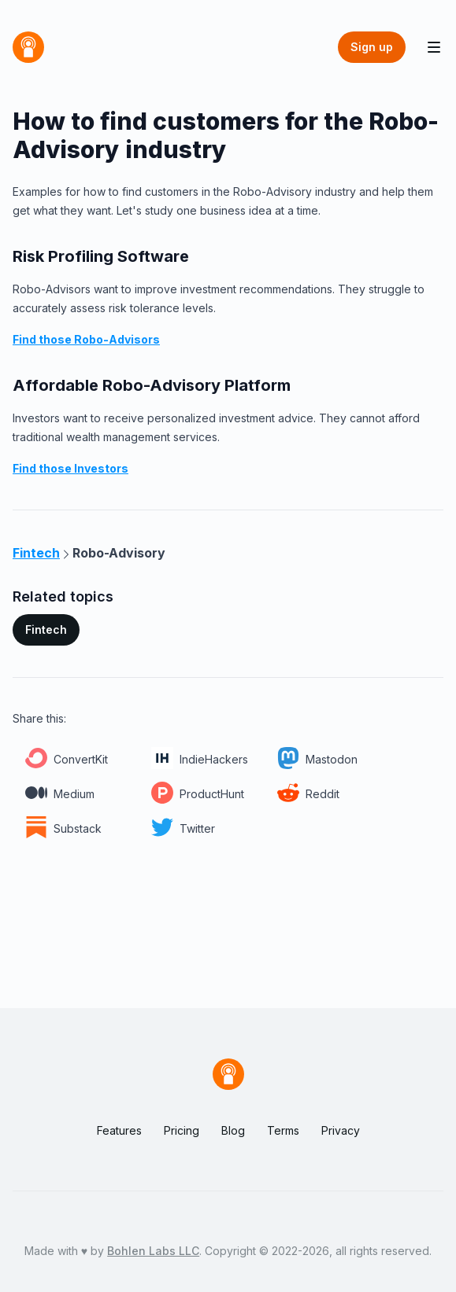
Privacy (340, 1130)
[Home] (28, 47)
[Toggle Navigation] (434, 47)
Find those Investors (70, 468)
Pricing (181, 1130)
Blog (233, 1130)
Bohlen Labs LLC (153, 1250)
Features (119, 1130)
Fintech (46, 629)
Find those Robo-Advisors (86, 339)
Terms (283, 1130)
